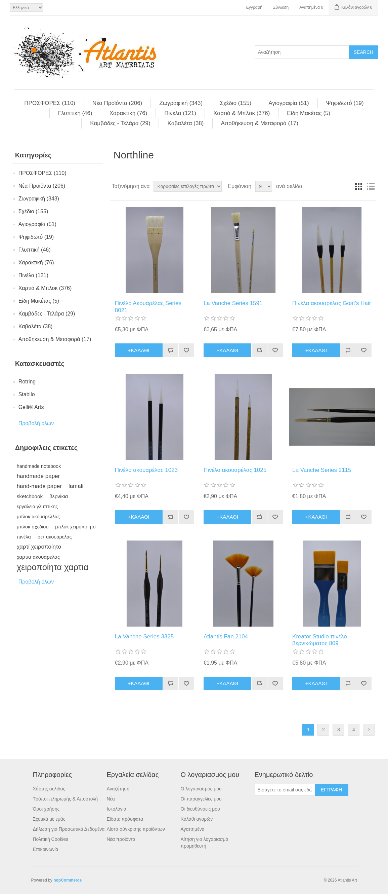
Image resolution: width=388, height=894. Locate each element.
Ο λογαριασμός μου (201, 788)
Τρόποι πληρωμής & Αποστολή (65, 799)
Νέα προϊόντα (121, 839)
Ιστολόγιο (116, 809)
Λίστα (371, 186)
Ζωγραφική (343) (181, 103)
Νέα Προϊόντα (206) (117, 103)
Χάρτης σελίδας (49, 788)
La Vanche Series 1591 (233, 303)
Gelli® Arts (31, 407)
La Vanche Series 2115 (321, 470)
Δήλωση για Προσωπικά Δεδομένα (69, 829)
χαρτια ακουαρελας (38, 557)
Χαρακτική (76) (128, 113)
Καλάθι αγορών (197, 819)
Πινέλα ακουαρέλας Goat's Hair (331, 303)
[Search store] (302, 52)
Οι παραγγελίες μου (201, 799)
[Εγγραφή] (285, 790)
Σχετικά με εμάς (49, 819)
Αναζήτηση (118, 788)
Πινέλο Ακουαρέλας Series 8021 (148, 306)
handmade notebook (39, 466)
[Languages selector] (26, 7)
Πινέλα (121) (180, 113)
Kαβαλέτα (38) (185, 123)
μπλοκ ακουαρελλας (38, 516)
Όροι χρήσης (46, 809)
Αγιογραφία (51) (288, 103)
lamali (76, 486)
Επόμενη (369, 730)
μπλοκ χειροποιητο (75, 526)
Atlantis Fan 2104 (226, 636)
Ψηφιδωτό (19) (345, 103)
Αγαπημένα (193, 829)
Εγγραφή (254, 7)
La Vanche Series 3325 (144, 636)
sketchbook (30, 496)
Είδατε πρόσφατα (125, 819)
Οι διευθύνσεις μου (200, 809)
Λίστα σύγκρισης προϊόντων (136, 829)
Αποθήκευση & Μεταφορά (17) (259, 123)
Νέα (111, 799)
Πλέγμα (358, 186)
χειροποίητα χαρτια (53, 567)
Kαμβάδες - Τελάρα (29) (120, 123)
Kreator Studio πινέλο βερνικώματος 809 (319, 639)
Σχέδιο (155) (235, 103)
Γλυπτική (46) (75, 113)
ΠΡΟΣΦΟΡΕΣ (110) (49, 103)
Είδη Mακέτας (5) (308, 113)
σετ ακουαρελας (55, 536)
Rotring (27, 381)
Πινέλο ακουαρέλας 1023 (146, 470)
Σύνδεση (281, 7)
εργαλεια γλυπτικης (37, 506)
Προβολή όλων (36, 423)
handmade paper (38, 476)
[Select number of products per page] (263, 186)
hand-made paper (39, 486)
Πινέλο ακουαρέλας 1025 (235, 470)
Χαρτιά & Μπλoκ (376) (241, 113)
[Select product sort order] (188, 186)
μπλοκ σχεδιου (33, 526)
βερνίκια (58, 496)
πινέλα (24, 536)
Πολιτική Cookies (51, 839)
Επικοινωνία (45, 849)
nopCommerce (67, 880)
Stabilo (26, 394)
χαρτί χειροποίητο (39, 547)
